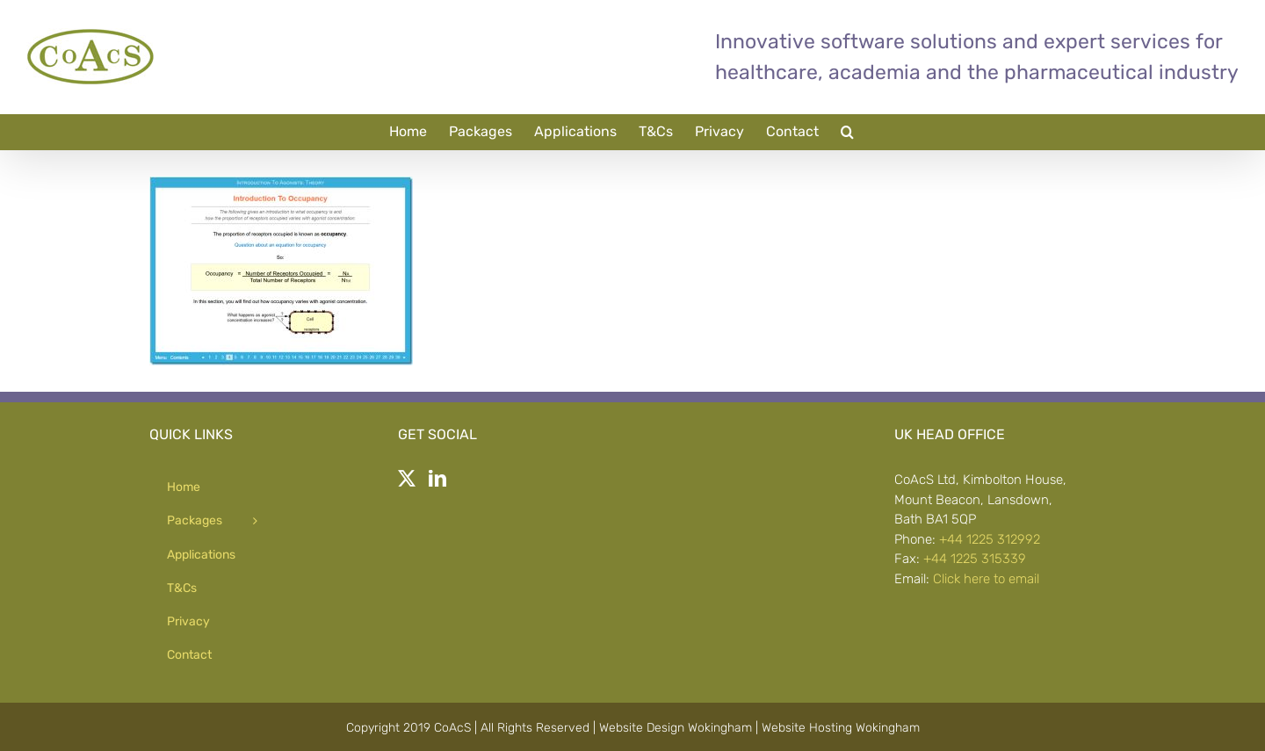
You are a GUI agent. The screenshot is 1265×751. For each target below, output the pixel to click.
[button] (847, 131)
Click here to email (986, 579)
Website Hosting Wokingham (841, 727)
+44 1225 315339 (974, 559)
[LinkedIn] (437, 478)
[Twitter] (407, 478)
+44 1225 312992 (989, 539)
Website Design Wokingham (675, 727)
